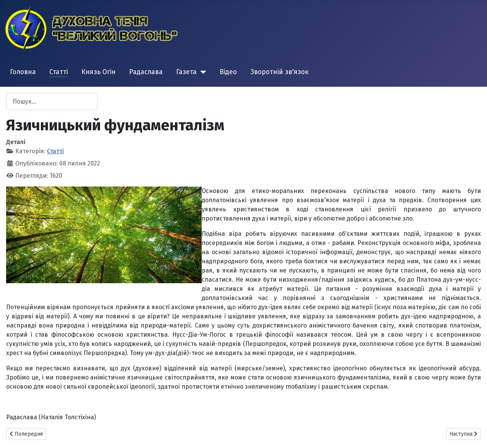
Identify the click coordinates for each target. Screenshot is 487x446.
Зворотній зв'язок (280, 72)
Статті (58, 72)
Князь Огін (98, 72)
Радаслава (146, 72)
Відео (228, 72)
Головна (23, 72)
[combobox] (51, 101)
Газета (186, 72)
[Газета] (201, 72)
